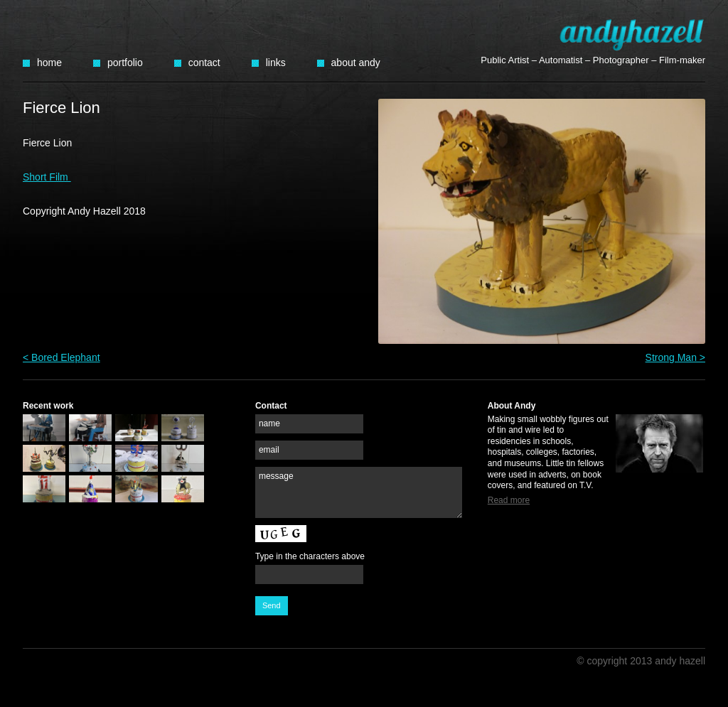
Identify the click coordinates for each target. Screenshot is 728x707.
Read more (509, 500)
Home (49, 62)
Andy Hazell (632, 34)
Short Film (47, 177)
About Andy (355, 62)
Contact (204, 62)
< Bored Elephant (61, 357)
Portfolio (125, 62)
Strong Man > (675, 357)
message (276, 476)
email (269, 450)
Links (276, 62)
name (269, 423)
